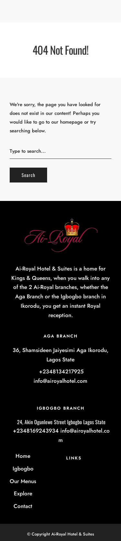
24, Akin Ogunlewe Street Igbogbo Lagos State (61, 422)
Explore (23, 493)
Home (22, 456)
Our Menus (23, 481)
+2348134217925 (60, 371)
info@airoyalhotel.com (60, 381)
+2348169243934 (35, 431)
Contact (23, 506)
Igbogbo (23, 468)
